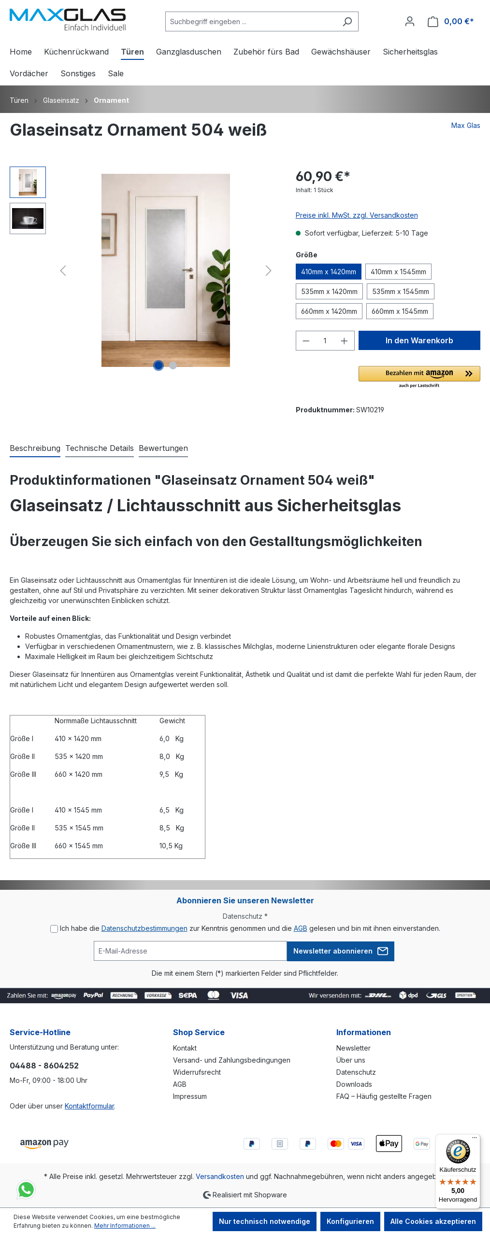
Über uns (350, 1060)
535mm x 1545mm (400, 291)
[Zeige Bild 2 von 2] (173, 365)
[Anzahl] (325, 341)
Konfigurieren (350, 1221)
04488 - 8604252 (44, 1065)
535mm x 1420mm (329, 291)
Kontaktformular (89, 1106)
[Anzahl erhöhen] (344, 341)
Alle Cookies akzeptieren (433, 1221)
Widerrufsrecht (197, 1072)
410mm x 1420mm (328, 271)
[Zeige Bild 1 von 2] (158, 365)
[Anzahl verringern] (306, 341)
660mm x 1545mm (400, 311)
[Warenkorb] (450, 21)
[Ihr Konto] (409, 21)
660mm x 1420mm (329, 311)
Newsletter (353, 1048)
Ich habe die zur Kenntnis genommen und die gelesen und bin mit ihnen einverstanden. (250, 928)
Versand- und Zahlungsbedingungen (231, 1060)
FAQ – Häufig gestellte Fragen (384, 1096)
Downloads (354, 1084)
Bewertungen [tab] (163, 448)
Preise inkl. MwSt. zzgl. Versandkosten (357, 215)
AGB (300, 928)
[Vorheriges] (63, 270)
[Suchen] (347, 21)
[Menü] (474, 1140)
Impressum (190, 1096)
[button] (419, 377)
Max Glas (465, 125)
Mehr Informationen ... (125, 1225)
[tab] (35, 448)
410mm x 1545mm (398, 271)
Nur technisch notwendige (264, 1221)
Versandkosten (220, 1176)
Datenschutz (356, 1072)
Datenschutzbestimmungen (144, 928)
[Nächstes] (268, 270)
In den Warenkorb (419, 340)
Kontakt (185, 1048)
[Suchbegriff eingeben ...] (250, 21)
